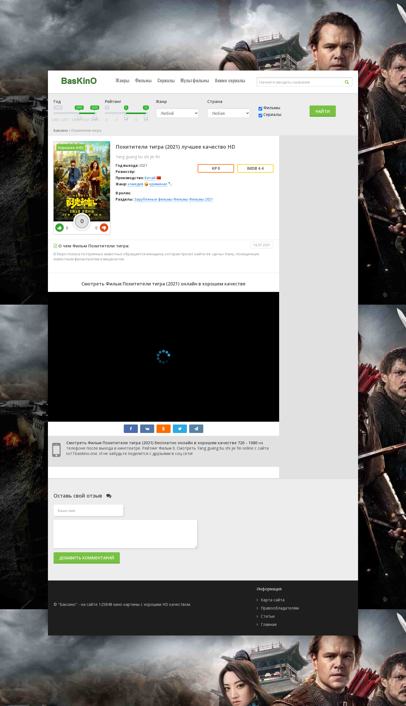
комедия (135, 183)
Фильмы (143, 80)
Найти (322, 111)
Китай (150, 177)
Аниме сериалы (230, 80)
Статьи (268, 616)
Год (57, 101)
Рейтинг (113, 101)
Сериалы (166, 80)
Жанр (161, 101)
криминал (158, 183)
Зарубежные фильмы (153, 199)
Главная (269, 624)
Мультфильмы (194, 80)
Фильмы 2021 (201, 199)
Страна (214, 101)
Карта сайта (272, 599)
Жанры (122, 80)
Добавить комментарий (86, 557)
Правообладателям (280, 608)
